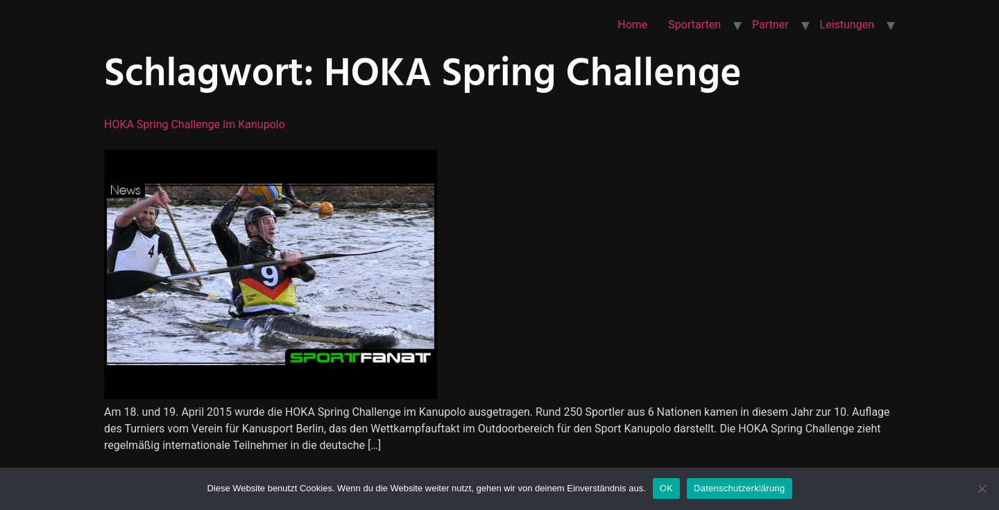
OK (666, 488)
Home (632, 24)
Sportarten (694, 24)
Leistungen (847, 24)
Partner (770, 24)
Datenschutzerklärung (739, 488)
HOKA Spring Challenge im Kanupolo (194, 124)
